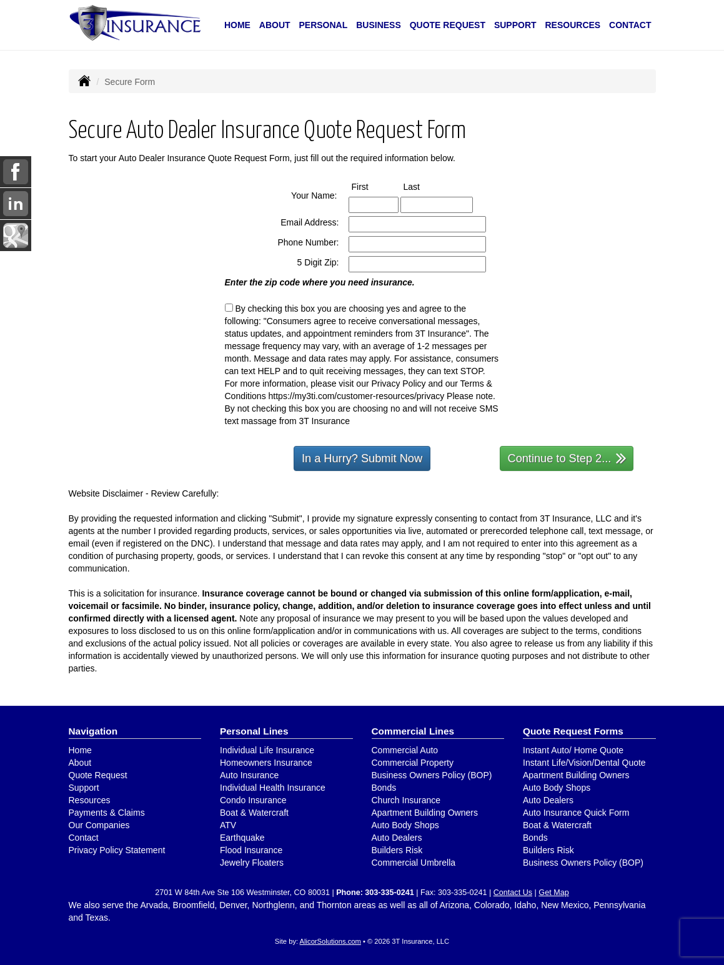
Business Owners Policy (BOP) (432, 775)
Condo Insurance (253, 800)
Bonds (384, 788)
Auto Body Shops (405, 825)
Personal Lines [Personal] (254, 731)
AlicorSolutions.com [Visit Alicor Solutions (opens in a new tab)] (330, 941)
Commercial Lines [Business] (413, 731)
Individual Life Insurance (267, 750)
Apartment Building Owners (425, 813)
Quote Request (98, 775)
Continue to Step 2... (567, 457)
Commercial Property (413, 763)
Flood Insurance (251, 850)
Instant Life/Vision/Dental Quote (584, 763)
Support (84, 788)
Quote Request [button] (447, 25)
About (80, 763)
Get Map (553, 892)
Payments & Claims (107, 813)
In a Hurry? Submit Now (362, 458)
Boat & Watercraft (254, 813)
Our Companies (99, 825)
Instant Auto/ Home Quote (573, 750)
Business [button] (378, 25)
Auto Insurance (249, 775)
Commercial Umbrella (414, 863)
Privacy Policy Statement (117, 850)
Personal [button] (323, 25)
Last (423, 186)
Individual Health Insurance (272, 788)
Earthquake (242, 838)
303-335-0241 (389, 892)
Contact (630, 25)
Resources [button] (572, 25)
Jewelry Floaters (252, 863)
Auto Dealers (397, 838)
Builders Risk (397, 850)
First (372, 186)
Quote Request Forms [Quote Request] (573, 731)
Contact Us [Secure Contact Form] (512, 892)
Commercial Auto (405, 750)
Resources (90, 800)
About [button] (274, 25)
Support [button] (515, 25)
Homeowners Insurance (266, 763)
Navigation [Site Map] (93, 731)
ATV (228, 825)
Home (237, 25)
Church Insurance (406, 800)
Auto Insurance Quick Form (576, 813)
